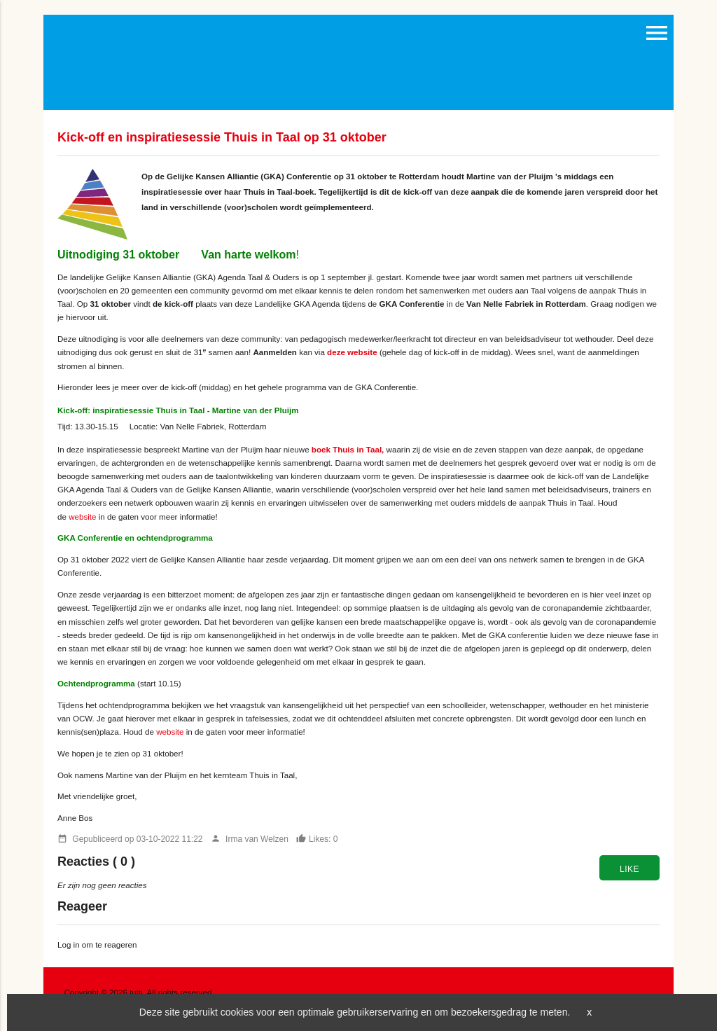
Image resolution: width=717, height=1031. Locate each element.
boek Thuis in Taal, (348, 449)
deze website (352, 352)
